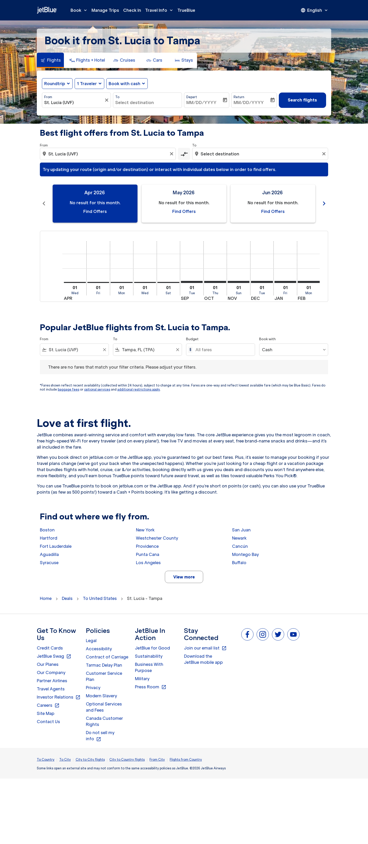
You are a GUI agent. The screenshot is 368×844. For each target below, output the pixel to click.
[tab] (50, 60)
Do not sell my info (100, 736)
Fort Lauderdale (56, 546)
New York (145, 529)
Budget (192, 339)
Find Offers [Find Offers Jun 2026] (273, 211)
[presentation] (314, 10)
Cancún (240, 546)
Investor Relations (58, 697)
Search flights (302, 99)
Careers (48, 705)
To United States (100, 598)
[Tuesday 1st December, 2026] (262, 282)
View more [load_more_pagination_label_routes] (184, 576)
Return (239, 97)
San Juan (241, 529)
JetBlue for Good (152, 648)
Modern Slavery (101, 695)
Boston (47, 529)
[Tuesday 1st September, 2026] (192, 282)
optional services (97, 389)
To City (65, 759)
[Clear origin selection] (172, 154)
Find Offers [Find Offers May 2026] (184, 211)
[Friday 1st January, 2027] (285, 282)
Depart (191, 97)
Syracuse (49, 562)
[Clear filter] (107, 100)
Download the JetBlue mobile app (203, 659)
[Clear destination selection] (324, 154)
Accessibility (99, 648)
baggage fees (68, 389)
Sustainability (149, 656)
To (117, 97)
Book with (267, 339)
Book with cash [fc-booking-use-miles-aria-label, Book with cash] (124, 83)
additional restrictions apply (138, 389)
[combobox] (73, 102)
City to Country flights (127, 759)
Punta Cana (147, 554)
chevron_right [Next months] (324, 203)
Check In (132, 10)
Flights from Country (186, 759)
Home (46, 598)
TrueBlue (186, 10)
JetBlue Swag (54, 656)
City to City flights (90, 759)
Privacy (93, 687)
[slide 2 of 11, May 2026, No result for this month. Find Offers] (184, 204)
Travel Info (160, 10)
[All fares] (222, 349)
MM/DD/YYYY (201, 102)
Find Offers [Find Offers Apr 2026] (95, 211)
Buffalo (239, 562)
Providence (147, 546)
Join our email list (205, 648)
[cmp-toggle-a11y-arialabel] (184, 154)
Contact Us (48, 721)
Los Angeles (148, 562)
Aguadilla (49, 554)
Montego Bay (245, 554)
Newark (239, 538)
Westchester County (157, 538)
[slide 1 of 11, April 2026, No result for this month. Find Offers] (95, 204)
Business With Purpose (149, 667)
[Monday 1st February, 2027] (309, 282)
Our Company (51, 672)
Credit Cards (50, 648)
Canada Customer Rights (104, 721)
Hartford (48, 538)
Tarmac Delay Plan (104, 665)
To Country (45, 759)
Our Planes (48, 664)
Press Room (150, 687)
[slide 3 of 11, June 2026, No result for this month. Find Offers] (273, 204)
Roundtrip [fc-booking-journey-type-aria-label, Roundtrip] (54, 83)
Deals (67, 598)
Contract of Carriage (107, 656)
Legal (91, 640)
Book (80, 10)
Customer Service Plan (104, 676)
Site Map (45, 713)
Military (142, 678)
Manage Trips (105, 10)
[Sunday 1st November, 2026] (239, 282)
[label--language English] (314, 10)
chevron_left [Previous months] (44, 203)
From (48, 97)
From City (157, 759)
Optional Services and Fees (104, 707)
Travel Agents (51, 688)
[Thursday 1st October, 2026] (215, 282)
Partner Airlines (52, 680)
